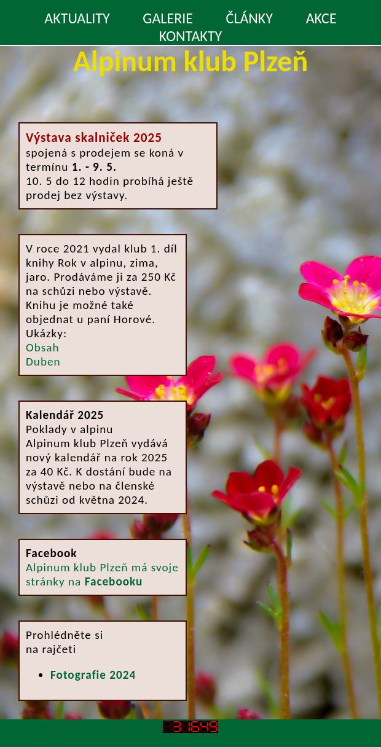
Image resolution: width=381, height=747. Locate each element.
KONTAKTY (190, 36)
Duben (43, 361)
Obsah (42, 347)
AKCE (321, 18)
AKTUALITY (76, 18)
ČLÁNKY (249, 18)
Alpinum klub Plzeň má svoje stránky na (102, 574)
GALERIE (168, 18)
